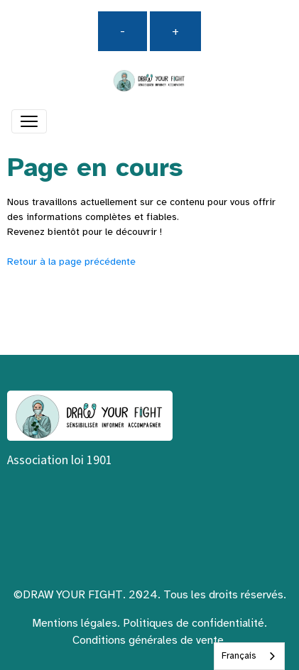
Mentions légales (74, 623)
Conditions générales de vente (148, 640)
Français (239, 655)
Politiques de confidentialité (193, 623)
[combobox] (249, 656)
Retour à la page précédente (71, 262)
